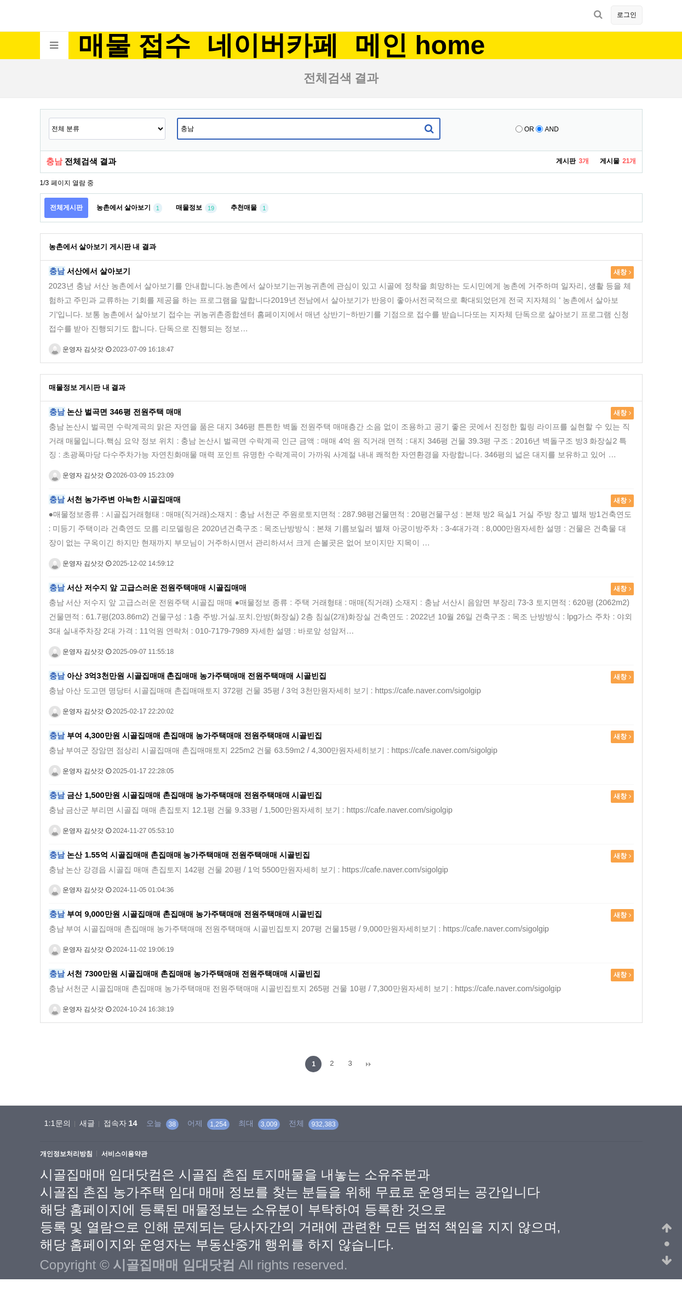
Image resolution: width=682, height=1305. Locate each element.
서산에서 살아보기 (90, 271)
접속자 (120, 1123)
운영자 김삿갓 (76, 349)
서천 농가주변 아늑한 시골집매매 (115, 499)
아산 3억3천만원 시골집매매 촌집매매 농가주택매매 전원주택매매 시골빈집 (188, 676)
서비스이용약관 (124, 1154)
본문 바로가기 (0, 0)
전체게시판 (66, 207)
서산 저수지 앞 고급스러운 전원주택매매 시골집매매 (148, 588)
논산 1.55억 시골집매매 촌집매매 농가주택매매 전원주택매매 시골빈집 (180, 855)
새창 (622, 272)
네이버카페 (273, 45)
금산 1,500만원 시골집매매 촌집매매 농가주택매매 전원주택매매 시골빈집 (186, 795)
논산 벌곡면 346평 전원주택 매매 (115, 412)
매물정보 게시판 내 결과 (87, 387)
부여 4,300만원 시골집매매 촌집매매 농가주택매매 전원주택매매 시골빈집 (186, 735)
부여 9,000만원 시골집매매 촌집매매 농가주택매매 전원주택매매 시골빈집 (186, 914)
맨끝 (368, 1064)
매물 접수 (134, 45)
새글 (87, 1123)
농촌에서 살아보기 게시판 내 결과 (102, 247)
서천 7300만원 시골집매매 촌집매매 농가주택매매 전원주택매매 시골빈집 (184, 974)
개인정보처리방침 (66, 1154)
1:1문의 (57, 1123)
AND (552, 129)
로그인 (627, 15)
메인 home (420, 45)
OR (529, 129)
